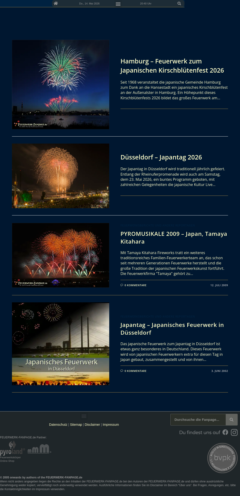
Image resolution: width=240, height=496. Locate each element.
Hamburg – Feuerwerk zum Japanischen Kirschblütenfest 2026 (166, 65)
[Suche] (231, 419)
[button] (235, 3)
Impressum (111, 424)
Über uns (185, 485)
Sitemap (76, 424)
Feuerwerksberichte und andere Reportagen (157, 225)
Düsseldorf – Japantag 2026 (163, 156)
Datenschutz (58, 424)
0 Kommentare (136, 285)
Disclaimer (92, 424)
